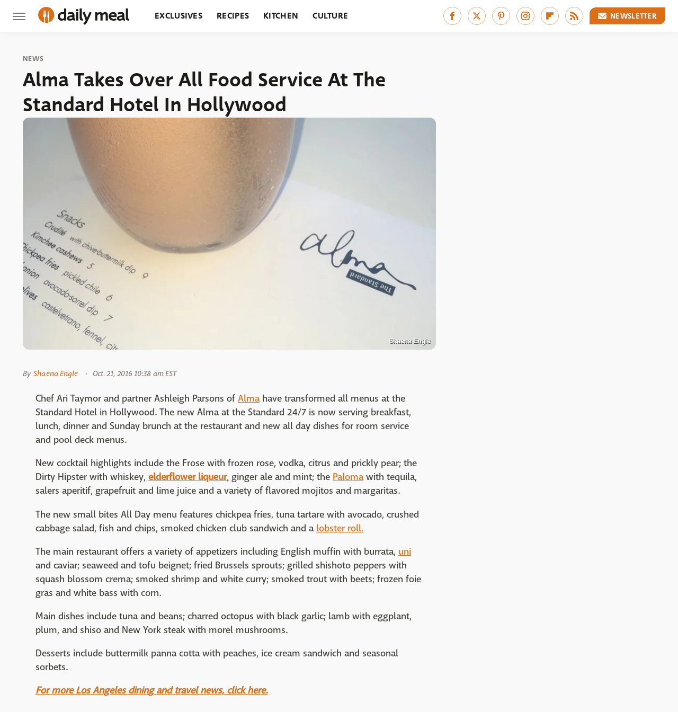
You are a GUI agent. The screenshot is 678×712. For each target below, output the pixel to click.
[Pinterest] (501, 16)
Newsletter (627, 16)
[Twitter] (477, 16)
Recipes (233, 16)
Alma (249, 399)
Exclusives (178, 16)
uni (404, 552)
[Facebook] (452, 16)
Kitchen (280, 16)
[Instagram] (525, 16)
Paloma (348, 477)
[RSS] (574, 16)
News (33, 59)
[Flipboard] (550, 16)
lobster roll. (339, 528)
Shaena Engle (55, 373)
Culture (330, 16)
